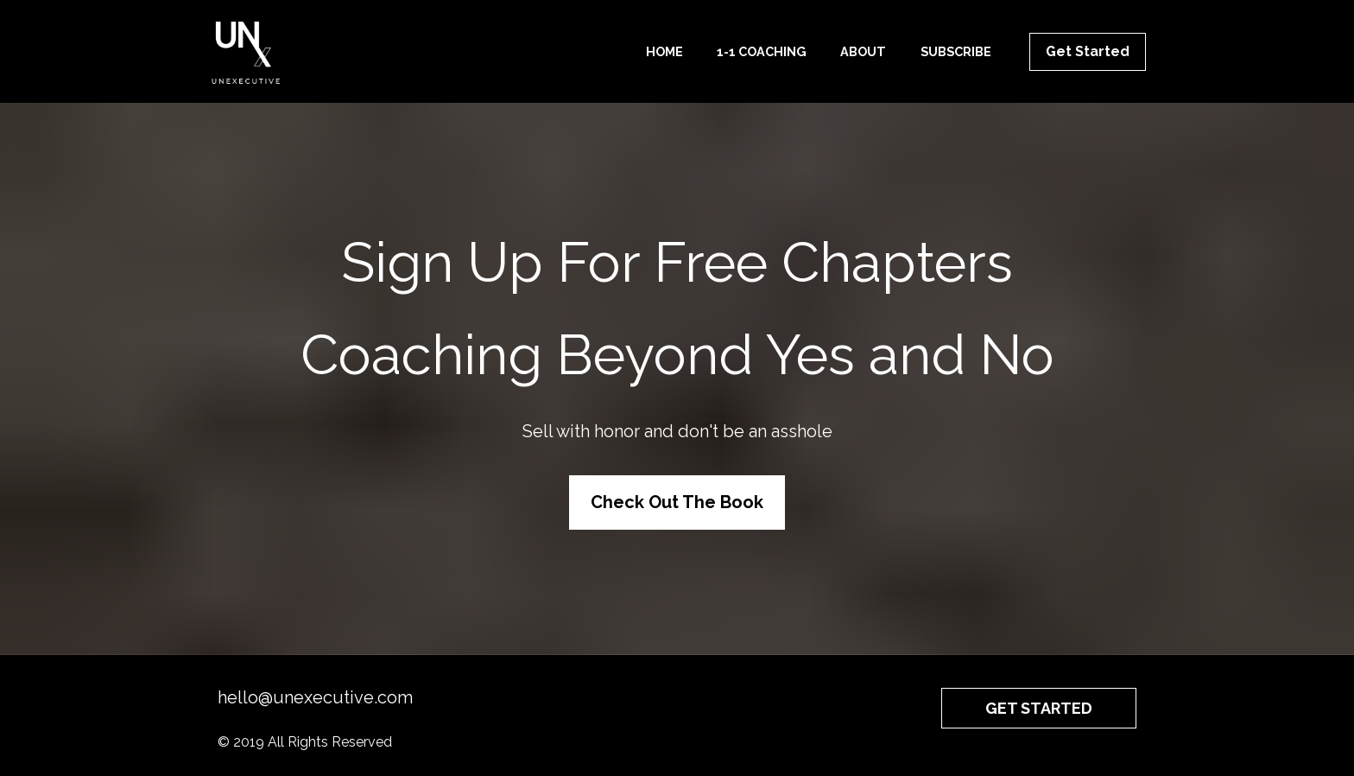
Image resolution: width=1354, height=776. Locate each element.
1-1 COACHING (762, 51)
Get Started (1087, 51)
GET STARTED (1038, 701)
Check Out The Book (677, 498)
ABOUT (863, 51)
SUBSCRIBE (956, 51)
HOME (664, 51)
